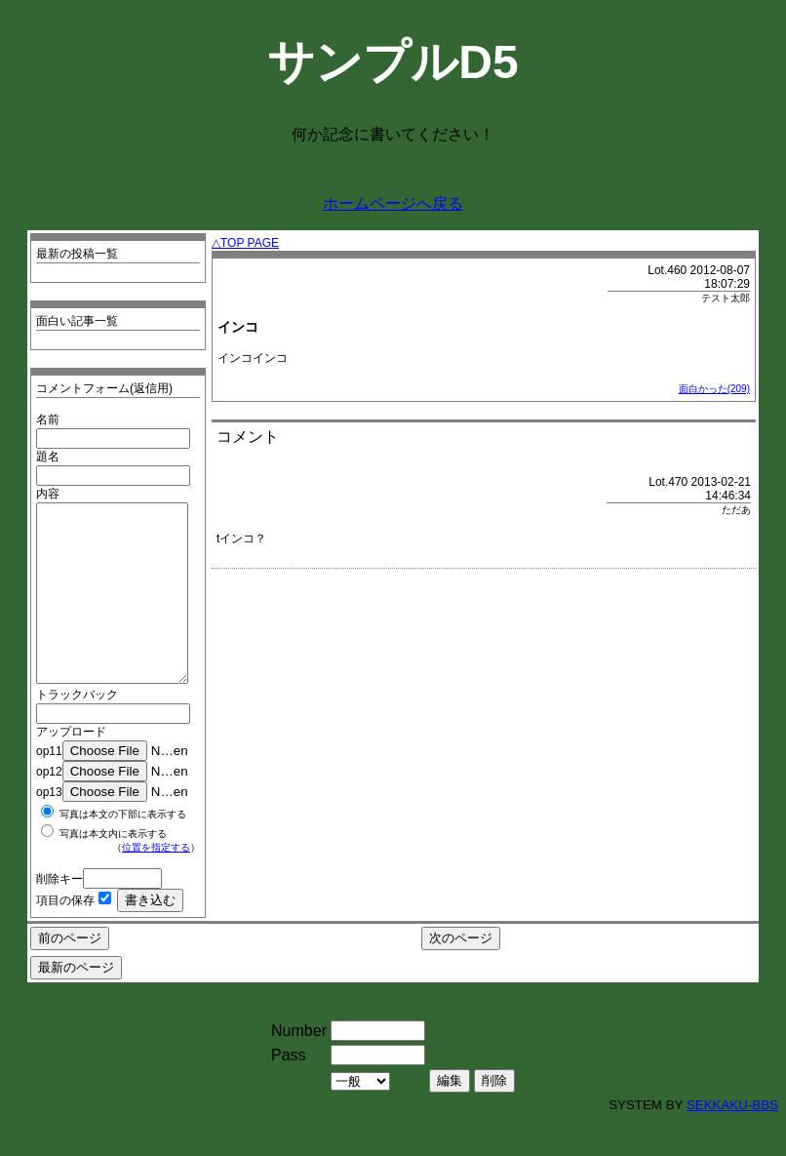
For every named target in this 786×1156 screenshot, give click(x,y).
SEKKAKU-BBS (732, 1140)
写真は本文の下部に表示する (122, 849)
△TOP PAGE (245, 243)
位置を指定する (156, 882)
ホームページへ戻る (393, 203)
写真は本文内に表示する (113, 868)
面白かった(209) (714, 388)
